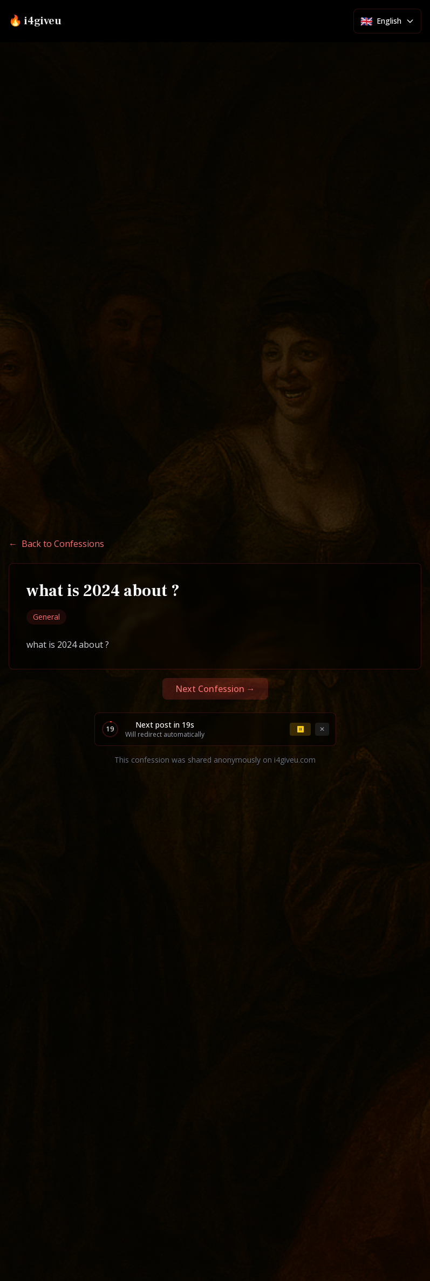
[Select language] (387, 21)
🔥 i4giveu (35, 21)
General (46, 617)
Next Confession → (215, 689)
